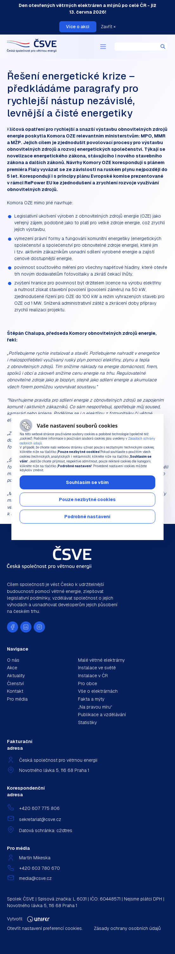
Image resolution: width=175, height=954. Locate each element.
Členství (15, 683)
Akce (12, 667)
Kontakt (15, 691)
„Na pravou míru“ (95, 706)
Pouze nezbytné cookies (87, 499)
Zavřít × (108, 26)
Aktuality (16, 675)
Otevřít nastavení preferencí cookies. (45, 928)
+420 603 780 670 (39, 868)
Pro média (17, 699)
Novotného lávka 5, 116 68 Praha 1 (54, 770)
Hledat (163, 46)
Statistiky (87, 722)
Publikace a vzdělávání (102, 714)
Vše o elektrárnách (98, 691)
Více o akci (77, 26)
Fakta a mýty (91, 699)
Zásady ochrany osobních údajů (127, 928)
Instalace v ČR (93, 675)
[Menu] (103, 47)
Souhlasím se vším (87, 482)
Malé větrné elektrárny (101, 660)
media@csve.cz (35, 878)
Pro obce (87, 683)
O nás (13, 660)
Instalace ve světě (97, 667)
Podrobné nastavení (87, 516)
